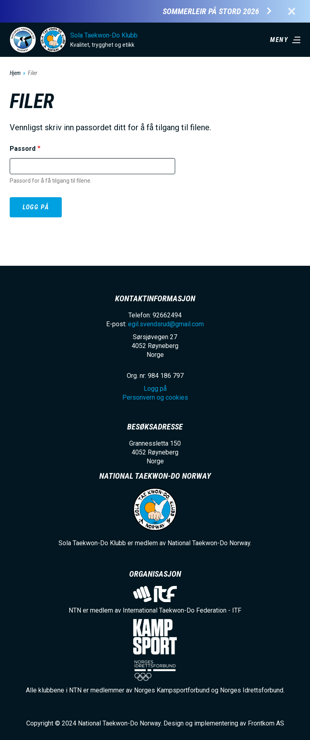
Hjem (15, 73)
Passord (23, 148)
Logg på (36, 207)
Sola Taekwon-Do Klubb (104, 35)
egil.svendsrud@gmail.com (166, 324)
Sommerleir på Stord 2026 (211, 11)
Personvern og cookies (155, 397)
